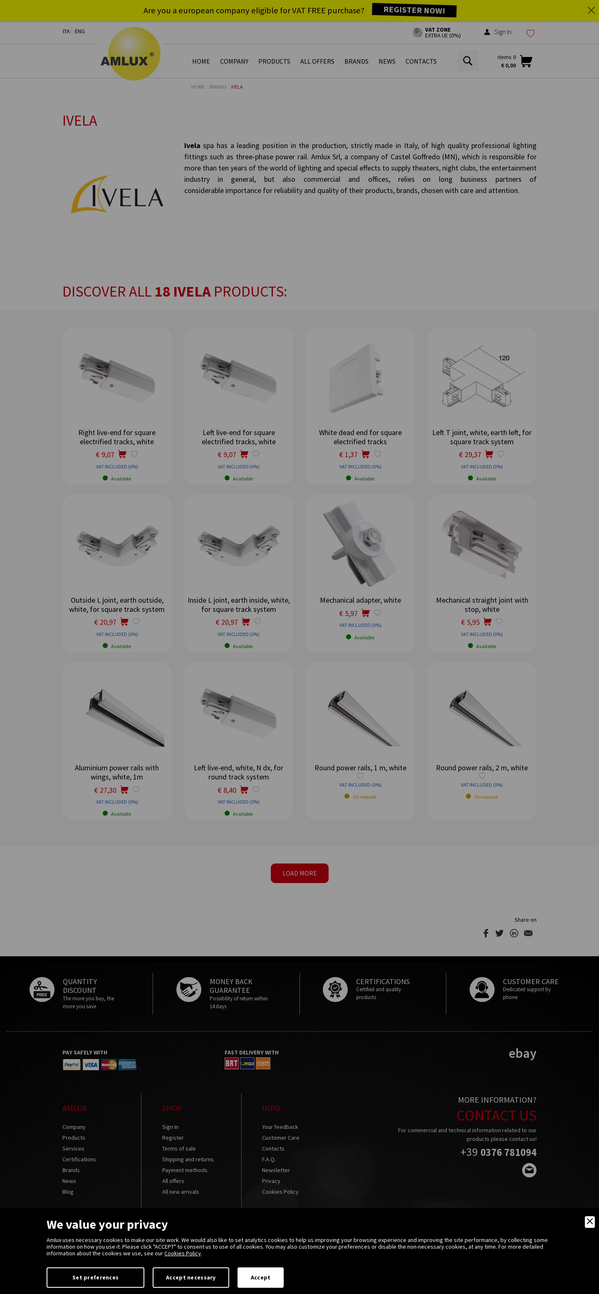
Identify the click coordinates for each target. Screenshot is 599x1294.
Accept (261, 1277)
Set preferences (95, 1277)
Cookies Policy (182, 1253)
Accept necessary (190, 1277)
